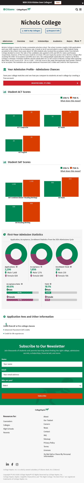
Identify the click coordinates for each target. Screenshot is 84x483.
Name (4, 359)
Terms (46, 447)
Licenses (47, 450)
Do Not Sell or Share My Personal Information (57, 455)
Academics (57, 41)
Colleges (6, 425)
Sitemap (47, 439)
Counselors (7, 421)
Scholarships (43, 41)
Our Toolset (48, 420)
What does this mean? (71, 101)
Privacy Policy (49, 443)
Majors (69, 41)
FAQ (45, 435)
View (58, 3)
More (78, 41)
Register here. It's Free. (41, 83)
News (46, 428)
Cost (31, 41)
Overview (21, 41)
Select (5, 385)
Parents (6, 433)
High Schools (8, 429)
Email (4, 370)
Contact (47, 432)
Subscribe (42, 396)
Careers (47, 424)
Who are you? (7, 380)
